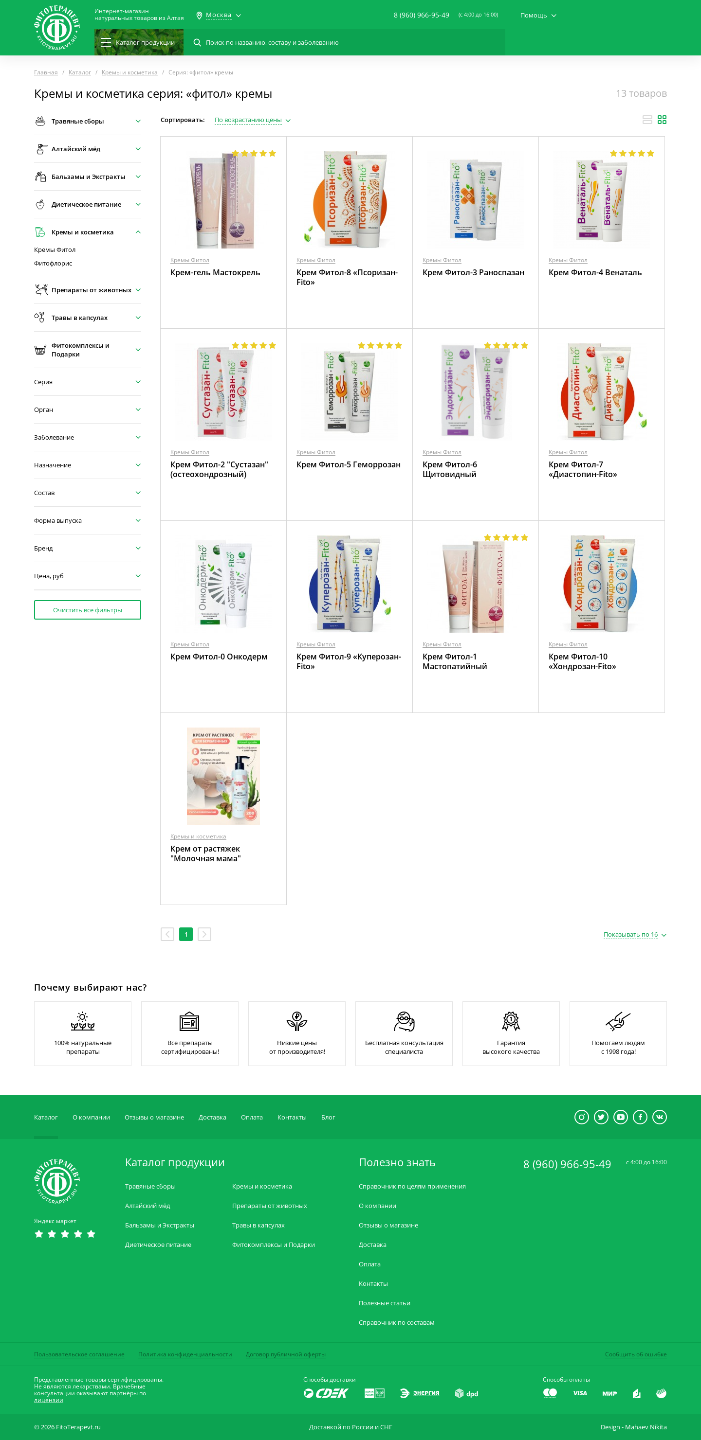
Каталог (46, 1117)
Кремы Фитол (54, 250)
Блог (328, 1117)
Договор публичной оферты (286, 1354)
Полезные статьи (384, 1303)
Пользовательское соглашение (79, 1354)
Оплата (252, 1117)
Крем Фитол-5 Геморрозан (348, 464)
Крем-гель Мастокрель (215, 272)
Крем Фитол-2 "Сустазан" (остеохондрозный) (219, 469)
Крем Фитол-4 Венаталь (595, 272)
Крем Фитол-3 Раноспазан (473, 272)
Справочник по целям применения (412, 1186)
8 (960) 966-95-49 (421, 14)
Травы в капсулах (258, 1225)
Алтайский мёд (147, 1206)
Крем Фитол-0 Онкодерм (219, 656)
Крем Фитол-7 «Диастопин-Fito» (583, 469)
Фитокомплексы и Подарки (273, 1245)
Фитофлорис (53, 263)
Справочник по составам (397, 1322)
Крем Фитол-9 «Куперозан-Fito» (348, 661)
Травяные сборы (150, 1186)
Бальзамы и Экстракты (159, 1225)
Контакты (292, 1117)
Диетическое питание (158, 1245)
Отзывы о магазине (154, 1117)
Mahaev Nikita (646, 1426)
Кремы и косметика (198, 836)
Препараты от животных (269, 1206)
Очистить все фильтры (87, 609)
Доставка (212, 1117)
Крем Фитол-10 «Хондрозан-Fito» (582, 661)
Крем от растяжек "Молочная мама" (205, 853)
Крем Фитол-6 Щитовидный (450, 469)
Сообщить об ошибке (636, 1354)
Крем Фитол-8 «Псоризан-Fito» (347, 277)
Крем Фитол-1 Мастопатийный (455, 661)
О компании (91, 1117)
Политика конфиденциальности (185, 1354)
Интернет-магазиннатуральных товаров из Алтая (139, 14)
